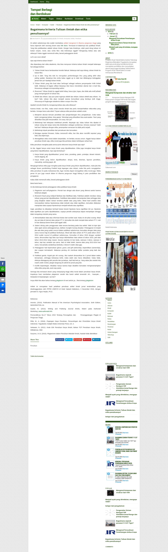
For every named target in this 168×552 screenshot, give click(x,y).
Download (79, 19)
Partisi (109, 319)
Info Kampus (109, 355)
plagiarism (89, 280)
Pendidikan (111, 321)
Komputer (45, 25)
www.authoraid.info (45, 311)
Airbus (110, 300)
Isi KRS (107, 357)
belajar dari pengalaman (114, 417)
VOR (109, 337)
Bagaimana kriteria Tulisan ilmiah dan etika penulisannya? (120, 411)
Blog (47, 2)
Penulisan (59, 25)
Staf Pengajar (110, 346)
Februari (113, 34)
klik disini (64, 45)
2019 (110, 31)
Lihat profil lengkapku (122, 82)
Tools (88, 19)
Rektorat (108, 344)
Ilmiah (38, 25)
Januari (112, 36)
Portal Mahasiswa (111, 353)
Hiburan (110, 305)
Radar (109, 329)
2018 (110, 53)
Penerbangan (112, 324)
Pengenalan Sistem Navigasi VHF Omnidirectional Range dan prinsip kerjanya (126, 387)
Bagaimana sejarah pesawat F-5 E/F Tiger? (125, 376)
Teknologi (111, 335)
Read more (125, 433)
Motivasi (110, 316)
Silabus (59, 19)
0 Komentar (118, 434)
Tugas (51, 19)
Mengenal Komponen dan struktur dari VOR (126, 367)
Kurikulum (69, 19)
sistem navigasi (113, 332)
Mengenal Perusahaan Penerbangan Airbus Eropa (126, 402)
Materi (43, 19)
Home (42, 2)
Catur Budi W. (122, 79)
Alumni (107, 349)
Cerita (109, 303)
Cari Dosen (109, 359)
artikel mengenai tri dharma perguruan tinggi (80, 43)
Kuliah (52, 25)
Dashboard (34, 2)
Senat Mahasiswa (111, 351)
